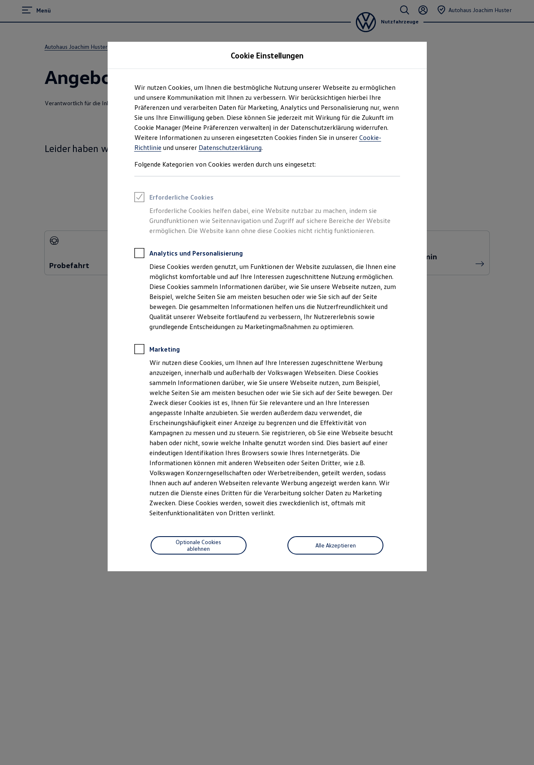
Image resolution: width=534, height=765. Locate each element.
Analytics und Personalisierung (188, 254)
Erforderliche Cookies (174, 198)
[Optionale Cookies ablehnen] (199, 545)
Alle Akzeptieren (335, 545)
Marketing (157, 350)
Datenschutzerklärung (230, 147)
